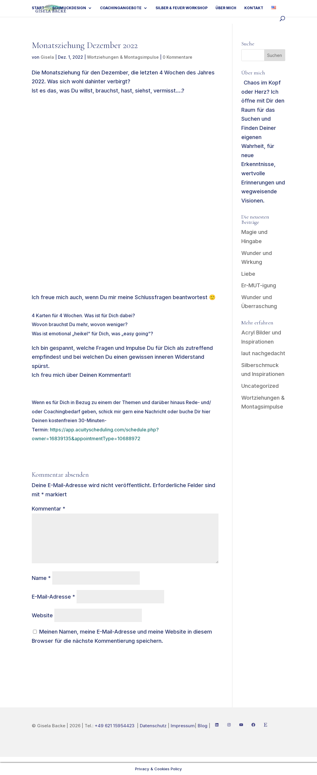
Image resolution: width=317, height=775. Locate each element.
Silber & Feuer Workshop (181, 8)
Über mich (225, 8)
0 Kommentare (177, 57)
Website (42, 615)
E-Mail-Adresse (53, 597)
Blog (202, 725)
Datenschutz (153, 725)
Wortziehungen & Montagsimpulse (123, 57)
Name (41, 578)
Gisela (47, 57)
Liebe (248, 274)
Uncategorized (260, 386)
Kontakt (253, 8)
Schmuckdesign (69, 8)
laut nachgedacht (263, 353)
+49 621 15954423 (115, 725)
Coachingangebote (121, 8)
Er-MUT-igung (258, 285)
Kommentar (48, 508)
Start (38, 8)
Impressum (183, 725)
